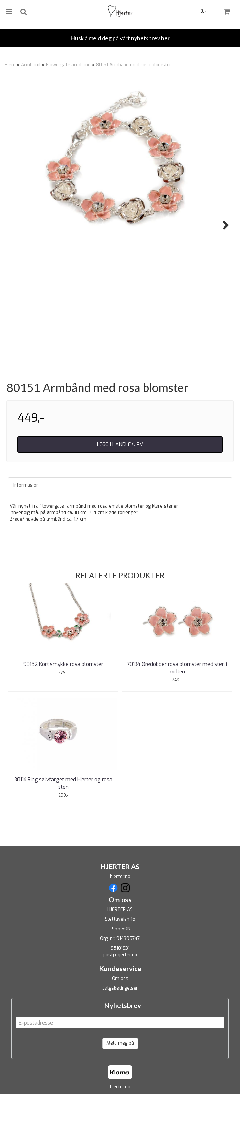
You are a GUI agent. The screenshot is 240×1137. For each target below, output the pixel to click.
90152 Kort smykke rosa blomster (63, 707)
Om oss (120, 1021)
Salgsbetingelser (120, 1031)
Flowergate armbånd (68, 65)
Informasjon (26, 528)
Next (222, 225)
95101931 (120, 991)
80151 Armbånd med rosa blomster (133, 65)
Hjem (10, 65)
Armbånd (30, 65)
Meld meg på (120, 1086)
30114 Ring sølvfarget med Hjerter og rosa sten (63, 826)
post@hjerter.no (120, 998)
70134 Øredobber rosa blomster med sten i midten (177, 711)
